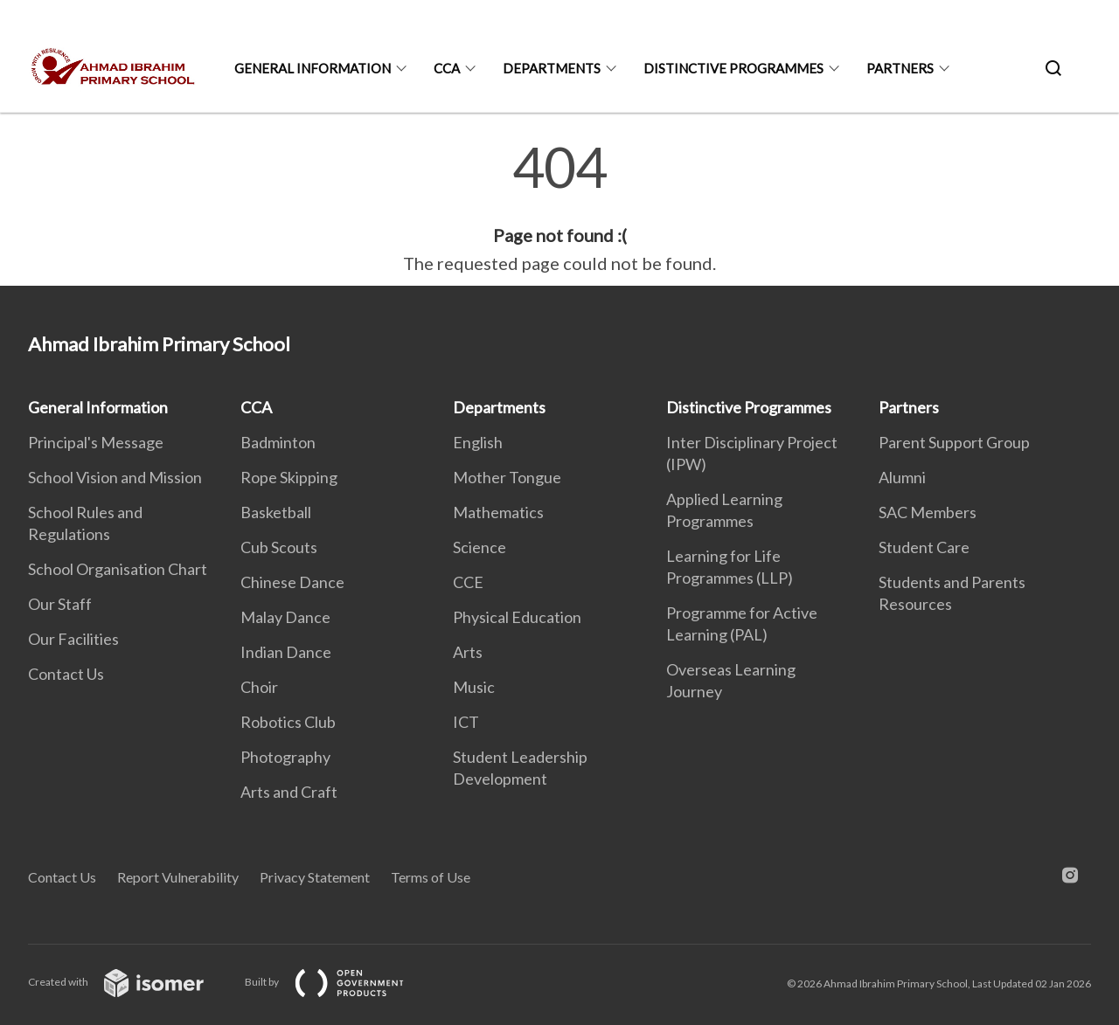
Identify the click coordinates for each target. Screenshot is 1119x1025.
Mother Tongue (507, 477)
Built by (338, 981)
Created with (130, 981)
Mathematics (498, 512)
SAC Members (928, 512)
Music (474, 686)
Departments (552, 68)
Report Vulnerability (178, 877)
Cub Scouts (278, 547)
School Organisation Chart (117, 568)
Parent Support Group (954, 442)
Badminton (278, 442)
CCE (468, 582)
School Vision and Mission (115, 477)
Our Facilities (73, 638)
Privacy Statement (315, 877)
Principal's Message (95, 442)
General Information (312, 68)
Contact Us (66, 673)
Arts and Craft (288, 791)
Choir (259, 686)
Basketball (275, 512)
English (478, 442)
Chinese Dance (292, 582)
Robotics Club (288, 721)
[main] (559, 208)
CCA (447, 68)
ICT (466, 721)
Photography (285, 756)
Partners (900, 68)
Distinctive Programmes (733, 68)
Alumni (902, 477)
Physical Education (517, 617)
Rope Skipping (288, 477)
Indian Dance (285, 651)
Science (479, 547)
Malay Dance (285, 617)
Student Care (924, 547)
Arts (468, 651)
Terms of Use (430, 877)
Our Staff (60, 603)
